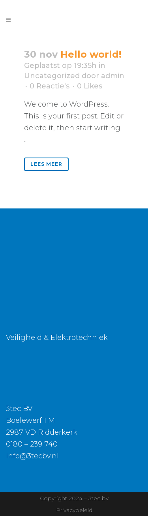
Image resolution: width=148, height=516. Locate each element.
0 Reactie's (49, 86)
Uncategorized (52, 75)
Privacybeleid (74, 510)
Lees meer (46, 164)
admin (112, 75)
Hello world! (91, 54)
